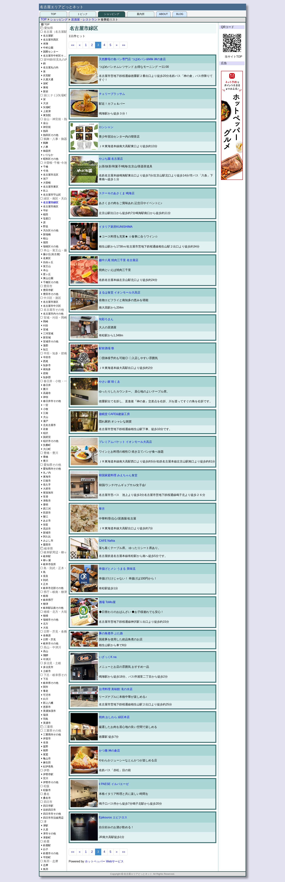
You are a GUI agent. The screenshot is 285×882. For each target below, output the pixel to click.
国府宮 (47, 437)
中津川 (47, 659)
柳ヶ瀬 (47, 560)
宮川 (45, 778)
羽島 (45, 718)
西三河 (47, 508)
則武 (45, 580)
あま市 (47, 520)
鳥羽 (45, 869)
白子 (45, 849)
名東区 (47, 258)
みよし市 (48, 540)
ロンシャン (106, 127)
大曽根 (47, 182)
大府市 (47, 488)
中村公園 (48, 47)
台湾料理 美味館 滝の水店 (116, 689)
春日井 (47, 385)
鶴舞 (45, 142)
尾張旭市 (48, 492)
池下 (45, 178)
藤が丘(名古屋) (51, 254)
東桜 (45, 87)
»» (123, 45)
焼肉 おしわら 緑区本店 (114, 717)
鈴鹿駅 (47, 845)
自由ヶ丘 (48, 262)
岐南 (45, 595)
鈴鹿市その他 (50, 853)
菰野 (45, 746)
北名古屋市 (49, 425)
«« (72, 45)
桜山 (45, 238)
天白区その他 (50, 230)
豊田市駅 (48, 290)
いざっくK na (108, 657)
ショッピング (111, 14)
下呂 (45, 678)
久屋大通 (48, 79)
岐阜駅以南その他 (53, 607)
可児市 (47, 694)
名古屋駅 (48, 35)
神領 (45, 397)
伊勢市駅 (48, 774)
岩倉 (45, 429)
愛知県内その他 (52, 468)
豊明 (45, 504)
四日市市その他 (52, 813)
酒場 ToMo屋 (107, 602)
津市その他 (49, 833)
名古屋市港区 (50, 301)
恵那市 (47, 706)
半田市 (47, 357)
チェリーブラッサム (112, 93)
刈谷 (45, 325)
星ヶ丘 (47, 274)
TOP (53, 14)
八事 (45, 146)
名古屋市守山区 (52, 194)
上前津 (47, 111)
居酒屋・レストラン (84, 19)
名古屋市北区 (50, 174)
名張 (45, 742)
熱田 (45, 131)
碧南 (45, 373)
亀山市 (47, 758)
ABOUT (163, 14)
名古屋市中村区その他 (55, 55)
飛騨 (45, 655)
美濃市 (47, 722)
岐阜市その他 (50, 643)
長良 (45, 576)
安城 (45, 329)
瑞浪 (45, 714)
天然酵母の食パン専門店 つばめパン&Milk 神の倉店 (132, 59)
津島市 (47, 500)
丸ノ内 (47, 472)
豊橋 (45, 456)
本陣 (45, 43)
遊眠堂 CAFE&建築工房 (114, 414)
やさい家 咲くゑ (109, 381)
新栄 (45, 91)
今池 (45, 170)
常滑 (45, 496)
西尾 (45, 361)
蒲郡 (45, 345)
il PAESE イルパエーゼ (114, 784)
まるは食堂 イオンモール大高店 (119, 292)
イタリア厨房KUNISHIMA (116, 226)
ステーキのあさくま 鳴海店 (117, 193)
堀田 (45, 242)
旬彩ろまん (106, 319)
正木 (45, 584)
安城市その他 (50, 341)
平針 (45, 210)
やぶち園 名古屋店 (111, 158)
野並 (45, 226)
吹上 (45, 190)
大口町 (47, 449)
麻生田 (47, 762)
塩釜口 (47, 218)
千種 (45, 166)
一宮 (45, 405)
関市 (45, 686)
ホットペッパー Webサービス (104, 861)
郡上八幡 (48, 702)
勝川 (45, 389)
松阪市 (47, 790)
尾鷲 (45, 754)
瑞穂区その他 (50, 246)
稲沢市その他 (50, 441)
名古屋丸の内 (50, 67)
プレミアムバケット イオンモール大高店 (125, 441)
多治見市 (48, 667)
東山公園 (48, 278)
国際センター (50, 51)
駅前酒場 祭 (106, 348)
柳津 (45, 603)
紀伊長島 (48, 766)
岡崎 (45, 321)
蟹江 (45, 516)
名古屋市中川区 (52, 305)
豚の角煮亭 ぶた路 (111, 633)
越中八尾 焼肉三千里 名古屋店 (118, 260)
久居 (45, 829)
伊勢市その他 (50, 782)
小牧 (45, 409)
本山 (45, 270)
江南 (45, 413)
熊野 (45, 750)
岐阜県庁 (48, 599)
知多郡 (47, 377)
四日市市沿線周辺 (53, 817)
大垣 (45, 627)
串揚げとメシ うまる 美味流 (117, 568)
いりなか (48, 154)
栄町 (45, 83)
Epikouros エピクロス (113, 817)
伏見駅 (47, 75)
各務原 (47, 635)
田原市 (47, 512)
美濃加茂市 (49, 710)
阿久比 (47, 536)
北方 (45, 623)
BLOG (179, 14)
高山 (45, 651)
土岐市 (47, 671)
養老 (45, 690)
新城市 (47, 532)
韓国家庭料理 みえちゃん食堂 (118, 475)
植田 (45, 214)
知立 (45, 349)
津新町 (47, 837)
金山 (45, 123)
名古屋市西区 (50, 39)
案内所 (140, 14)
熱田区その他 (50, 135)
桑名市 (47, 797)
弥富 (45, 524)
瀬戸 (45, 421)
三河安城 (48, 333)
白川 (45, 698)
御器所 (47, 150)
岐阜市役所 (49, 564)
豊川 (45, 460)
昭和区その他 (50, 158)
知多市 (47, 365)
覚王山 (47, 266)
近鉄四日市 (49, 809)
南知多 (47, 369)
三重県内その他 (52, 734)
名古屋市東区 (50, 186)
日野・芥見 (49, 639)
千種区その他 (50, 282)
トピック (82, 14)
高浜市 (47, 528)
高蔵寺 (47, 393)
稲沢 (45, 433)
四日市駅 (48, 805)
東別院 (47, 115)
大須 (45, 103)
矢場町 (47, 107)
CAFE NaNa (107, 540)
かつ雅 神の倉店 (109, 750)
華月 (102, 508)
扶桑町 (47, 445)
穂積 (45, 615)
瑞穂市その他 (50, 619)
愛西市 (47, 544)
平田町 (47, 857)
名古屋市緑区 (50, 202)
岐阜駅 (47, 556)
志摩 (45, 865)
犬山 (45, 417)
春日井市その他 (52, 401)
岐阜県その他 (50, 682)
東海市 (47, 476)
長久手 (47, 484)
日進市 (47, 480)
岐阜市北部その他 (53, 588)
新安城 (47, 337)
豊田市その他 (50, 294)
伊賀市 (47, 738)
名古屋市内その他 (53, 313)
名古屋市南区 (50, 206)
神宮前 (47, 127)
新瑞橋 (47, 234)
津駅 (45, 825)
